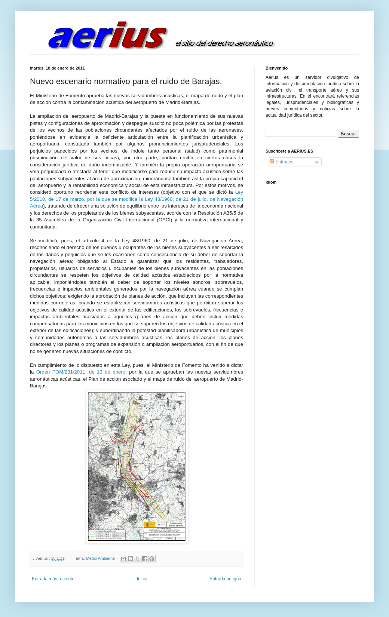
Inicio (142, 578)
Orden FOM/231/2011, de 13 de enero (80, 372)
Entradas (281, 162)
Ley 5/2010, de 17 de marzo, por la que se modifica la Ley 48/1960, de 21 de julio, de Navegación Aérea (136, 199)
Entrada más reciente (53, 578)
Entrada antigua (225, 578)
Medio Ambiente (100, 558)
